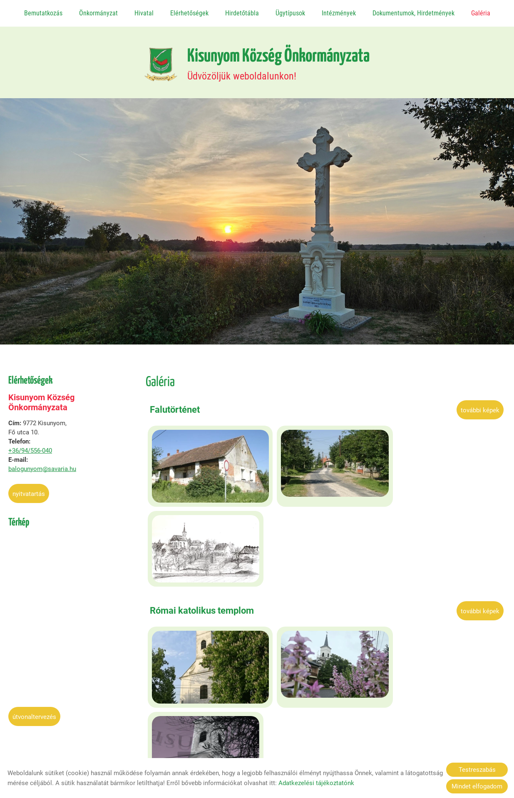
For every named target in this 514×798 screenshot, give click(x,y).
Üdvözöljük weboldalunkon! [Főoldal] (278, 60)
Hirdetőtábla (242, 13)
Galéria (480, 13)
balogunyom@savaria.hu (42, 465)
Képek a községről (187, 637)
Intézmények (338, 13)
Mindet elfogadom (477, 786)
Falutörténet (175, 406)
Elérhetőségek (189, 13)
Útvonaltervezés (34, 713)
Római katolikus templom (202, 522)
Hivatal (144, 13)
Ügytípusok (290, 13)
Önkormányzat (98, 13)
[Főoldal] (158, 60)
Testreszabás (477, 769)
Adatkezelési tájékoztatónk (316, 783)
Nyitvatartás (28, 490)
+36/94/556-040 (30, 447)
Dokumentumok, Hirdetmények (413, 13)
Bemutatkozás (43, 13)
